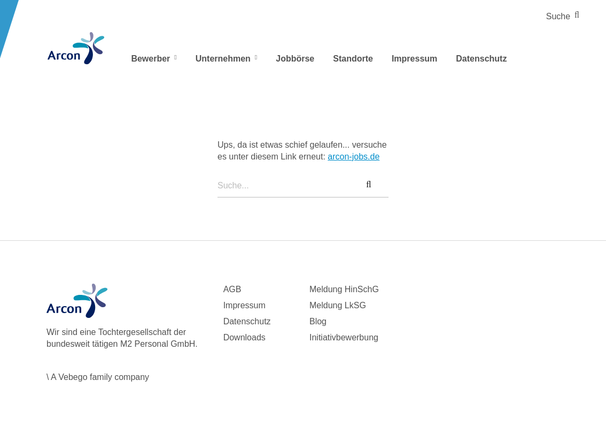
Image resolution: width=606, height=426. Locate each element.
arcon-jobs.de (353, 156)
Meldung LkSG (337, 305)
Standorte (353, 58)
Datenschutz (481, 58)
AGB (232, 289)
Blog (318, 321)
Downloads (244, 337)
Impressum (414, 58)
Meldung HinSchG (344, 289)
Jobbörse (295, 58)
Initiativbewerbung (343, 337)
